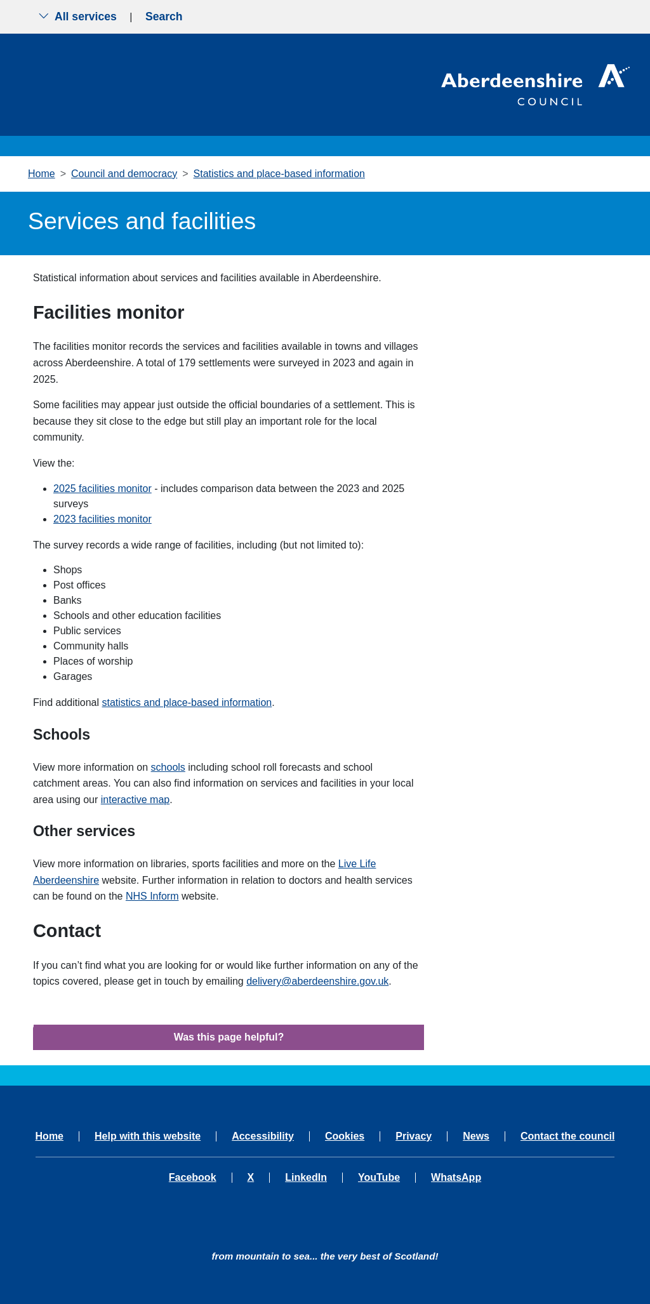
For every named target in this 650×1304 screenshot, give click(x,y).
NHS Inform (152, 896)
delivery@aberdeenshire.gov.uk (317, 981)
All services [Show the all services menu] (77, 16)
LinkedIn (306, 1178)
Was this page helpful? (229, 1037)
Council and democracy (124, 173)
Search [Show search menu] (164, 16)
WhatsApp (456, 1178)
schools (168, 767)
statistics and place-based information (187, 702)
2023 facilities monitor (102, 519)
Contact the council (567, 1136)
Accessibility (263, 1136)
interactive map (135, 799)
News (476, 1136)
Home (41, 173)
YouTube (379, 1178)
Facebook (192, 1178)
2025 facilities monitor (102, 488)
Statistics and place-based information (279, 173)
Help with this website (148, 1136)
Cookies (344, 1136)
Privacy (413, 1136)
